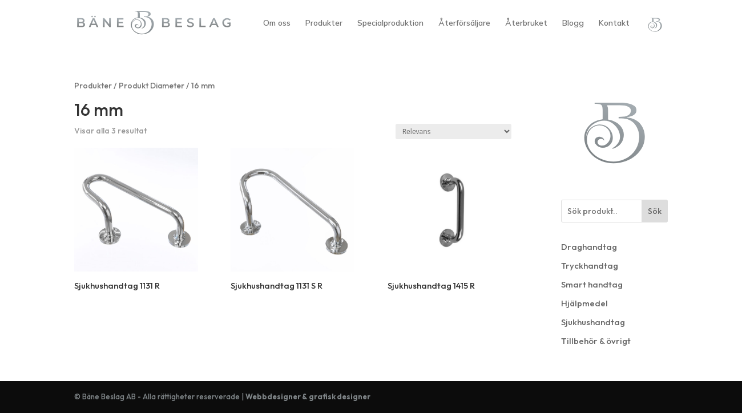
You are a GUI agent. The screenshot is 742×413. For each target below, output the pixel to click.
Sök (655, 211)
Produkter (323, 23)
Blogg (573, 23)
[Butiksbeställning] (453, 131)
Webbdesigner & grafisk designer (307, 396)
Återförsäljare (464, 23)
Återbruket (526, 23)
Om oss (277, 23)
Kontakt (614, 23)
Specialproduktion (390, 23)
